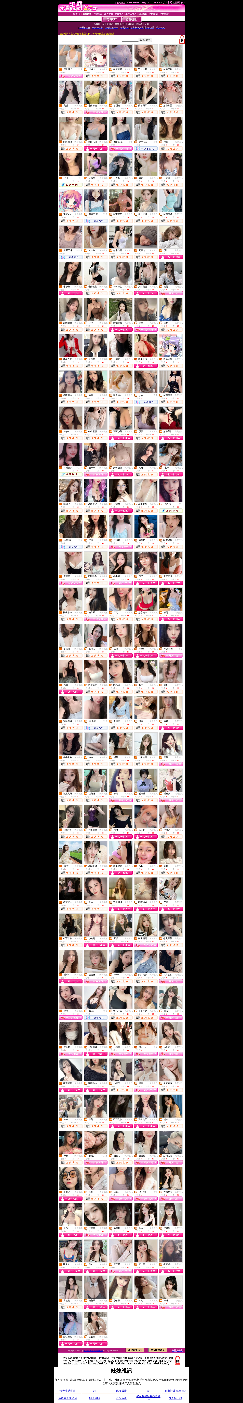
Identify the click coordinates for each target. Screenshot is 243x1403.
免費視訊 (103, 69)
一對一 (79, 178)
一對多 (79, 69)
